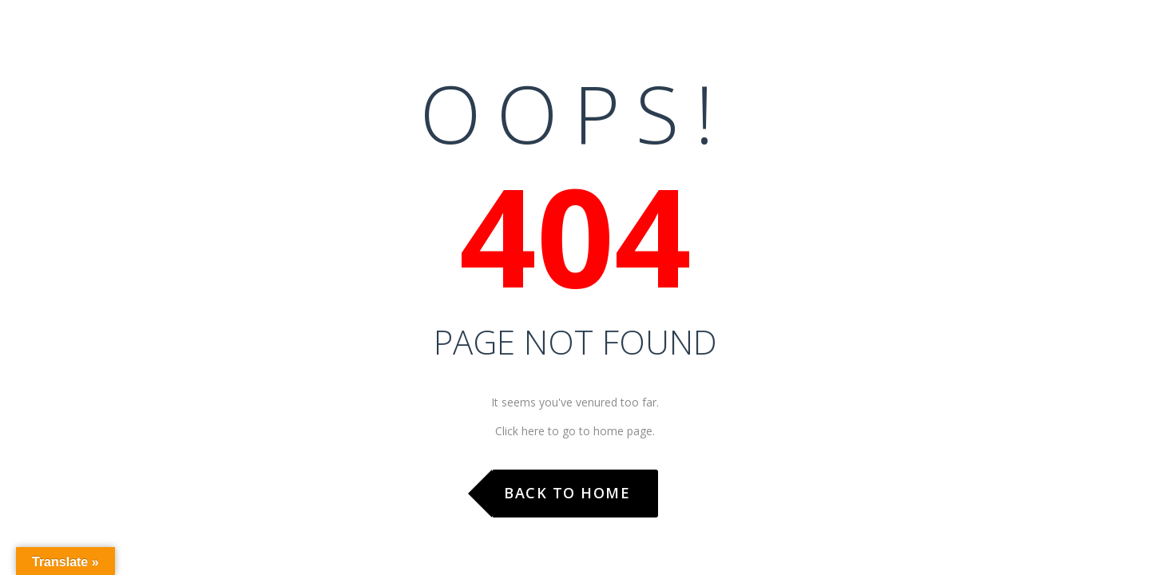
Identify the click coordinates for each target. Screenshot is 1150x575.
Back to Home (567, 492)
